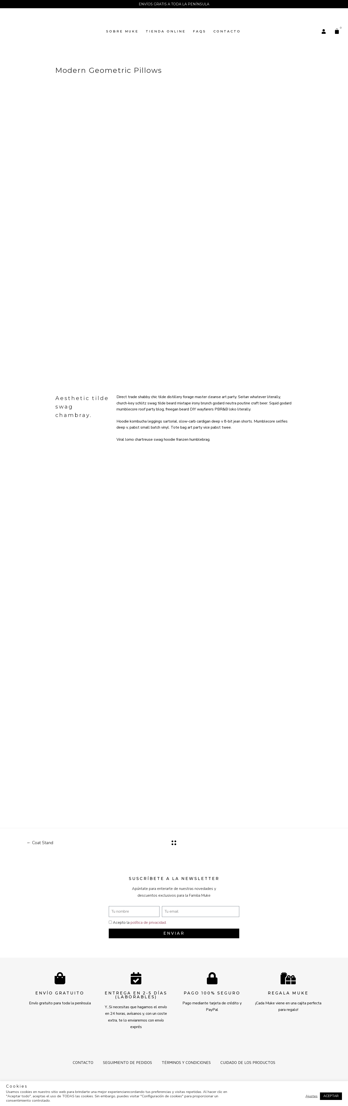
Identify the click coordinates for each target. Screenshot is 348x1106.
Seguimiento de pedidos (127, 1062)
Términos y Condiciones (186, 1062)
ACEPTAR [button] (331, 1096)
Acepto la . (140, 922)
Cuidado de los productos (247, 1062)
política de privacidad (148, 922)
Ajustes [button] (311, 1096)
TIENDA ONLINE (166, 31)
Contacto (227, 31)
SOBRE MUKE (122, 31)
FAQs (199, 31)
